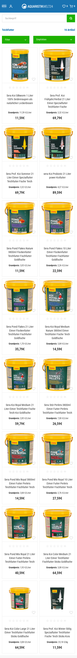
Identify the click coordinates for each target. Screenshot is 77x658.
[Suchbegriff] (34, 18)
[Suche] (71, 18)
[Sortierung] (54, 40)
